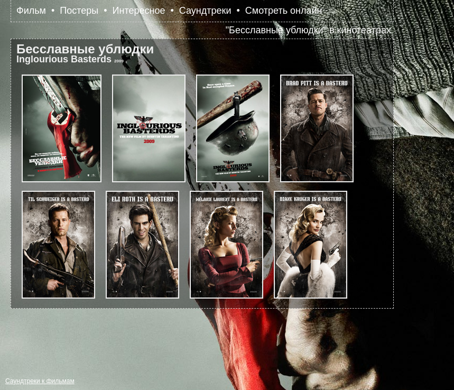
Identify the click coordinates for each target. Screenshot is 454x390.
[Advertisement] (203, 337)
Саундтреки (205, 10)
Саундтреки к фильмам (40, 381)
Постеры (79, 10)
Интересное (139, 10)
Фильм (31, 10)
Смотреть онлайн (283, 10)
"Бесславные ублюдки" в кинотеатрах (308, 30)
